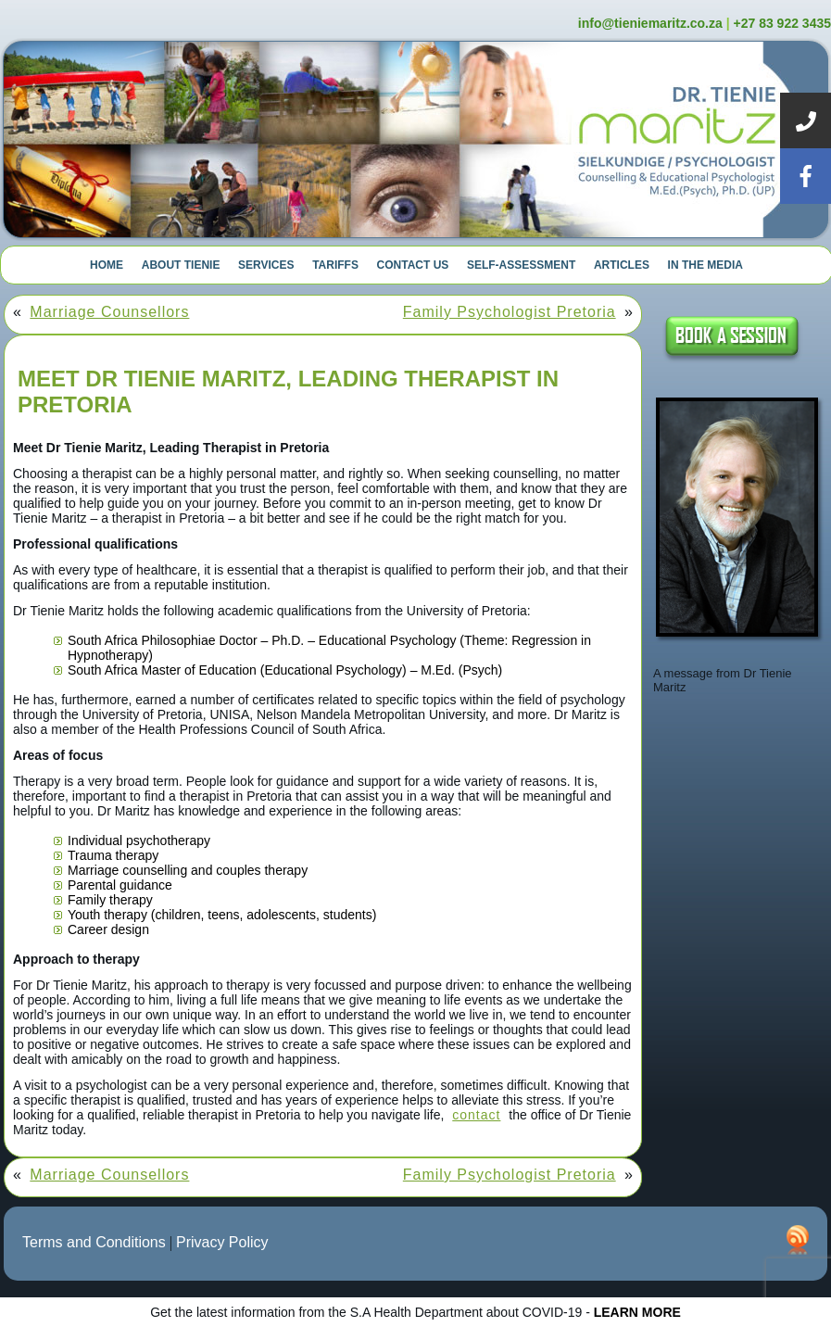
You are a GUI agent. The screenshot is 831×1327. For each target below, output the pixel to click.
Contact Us (413, 265)
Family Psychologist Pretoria (509, 312)
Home (106, 265)
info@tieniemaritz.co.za (650, 23)
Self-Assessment (521, 265)
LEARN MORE (637, 1312)
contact (476, 1114)
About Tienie (181, 265)
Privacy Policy (222, 1242)
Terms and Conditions (94, 1242)
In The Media (705, 265)
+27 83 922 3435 (783, 23)
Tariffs (335, 265)
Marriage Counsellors (109, 312)
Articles (621, 265)
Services (266, 265)
